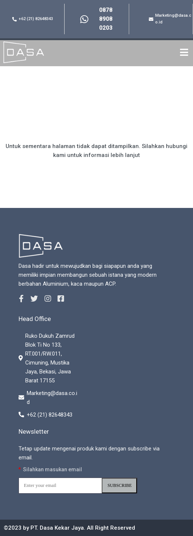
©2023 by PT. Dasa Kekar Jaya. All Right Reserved (69, 527)
